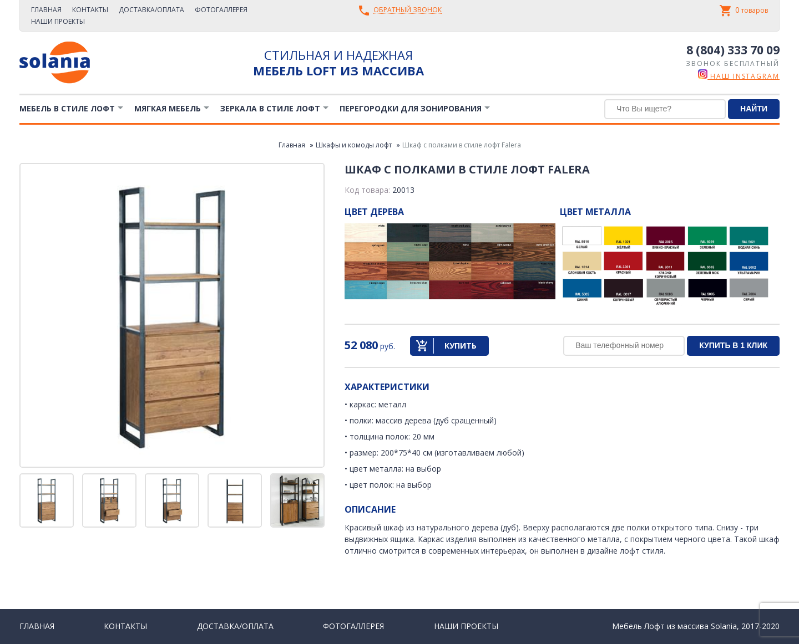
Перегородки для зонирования (411, 108)
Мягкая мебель (167, 108)
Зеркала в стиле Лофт (270, 108)
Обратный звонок (407, 10)
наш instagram (739, 76)
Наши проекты (58, 21)
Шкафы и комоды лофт (354, 145)
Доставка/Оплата (151, 9)
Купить (460, 345)
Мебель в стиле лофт (67, 108)
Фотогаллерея (221, 9)
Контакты (90, 9)
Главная (46, 9)
